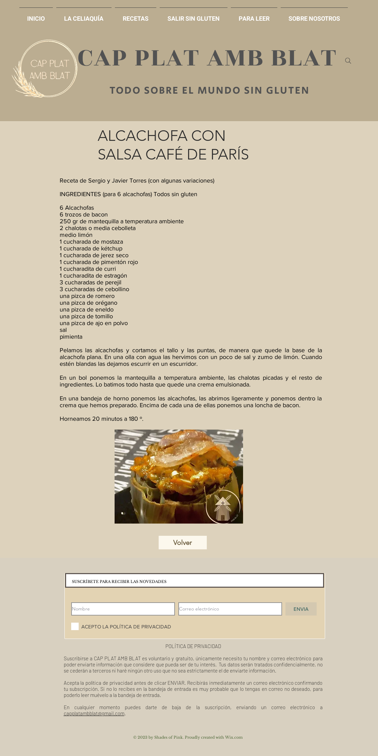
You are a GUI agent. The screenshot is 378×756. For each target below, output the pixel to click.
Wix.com (234, 737)
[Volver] (183, 542)
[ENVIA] (301, 609)
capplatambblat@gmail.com (94, 713)
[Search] (348, 61)
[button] (193, 15)
